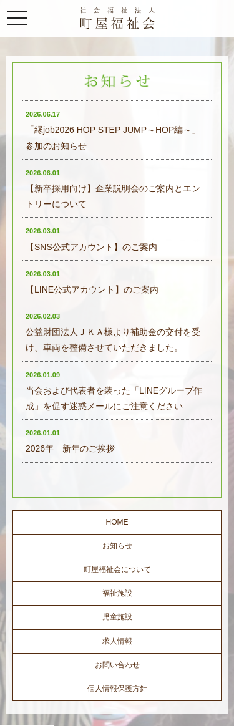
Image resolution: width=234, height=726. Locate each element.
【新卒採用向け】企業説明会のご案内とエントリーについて (113, 189)
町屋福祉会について (117, 569)
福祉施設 (117, 593)
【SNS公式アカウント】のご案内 (91, 239)
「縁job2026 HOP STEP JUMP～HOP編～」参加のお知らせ (113, 130)
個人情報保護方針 (117, 688)
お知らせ (117, 545)
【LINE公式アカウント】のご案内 (92, 282)
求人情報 (117, 641)
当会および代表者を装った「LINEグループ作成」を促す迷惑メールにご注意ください (114, 391)
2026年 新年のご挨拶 (70, 441)
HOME (117, 522)
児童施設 (117, 616)
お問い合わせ (117, 665)
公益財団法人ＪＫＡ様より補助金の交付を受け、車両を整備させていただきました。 (113, 332)
